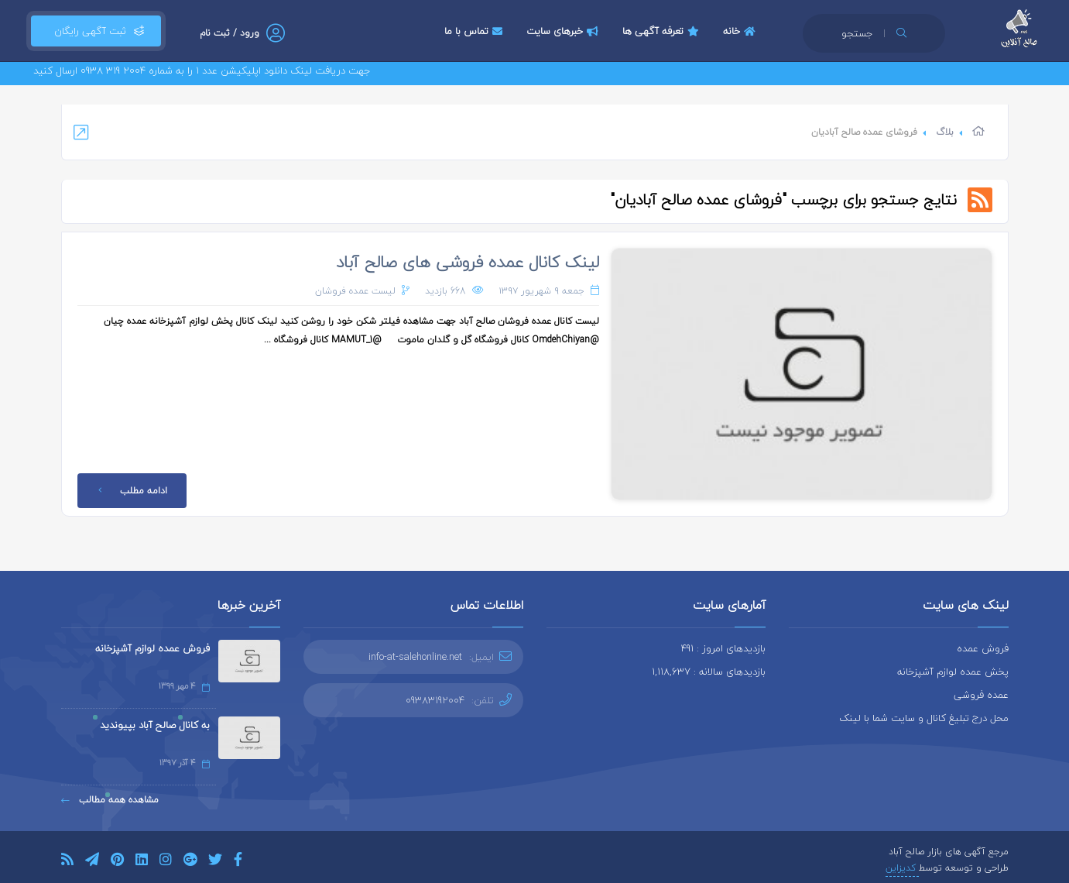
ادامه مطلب (130, 491)
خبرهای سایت (564, 31)
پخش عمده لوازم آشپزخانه (953, 671)
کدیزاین (902, 868)
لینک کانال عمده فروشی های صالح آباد (467, 262)
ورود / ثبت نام (229, 33)
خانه (741, 31)
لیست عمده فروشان (355, 291)
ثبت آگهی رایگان (96, 30)
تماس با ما (475, 31)
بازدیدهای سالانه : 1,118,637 (709, 671)
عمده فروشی (981, 694)
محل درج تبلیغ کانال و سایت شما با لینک (924, 718)
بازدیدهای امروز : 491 (723, 648)
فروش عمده (983, 648)
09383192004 (435, 700)
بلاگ (945, 132)
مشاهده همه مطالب (110, 800)
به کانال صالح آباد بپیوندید (155, 725)
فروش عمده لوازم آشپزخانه (152, 648)
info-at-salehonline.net (415, 656)
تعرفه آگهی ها (662, 31)
